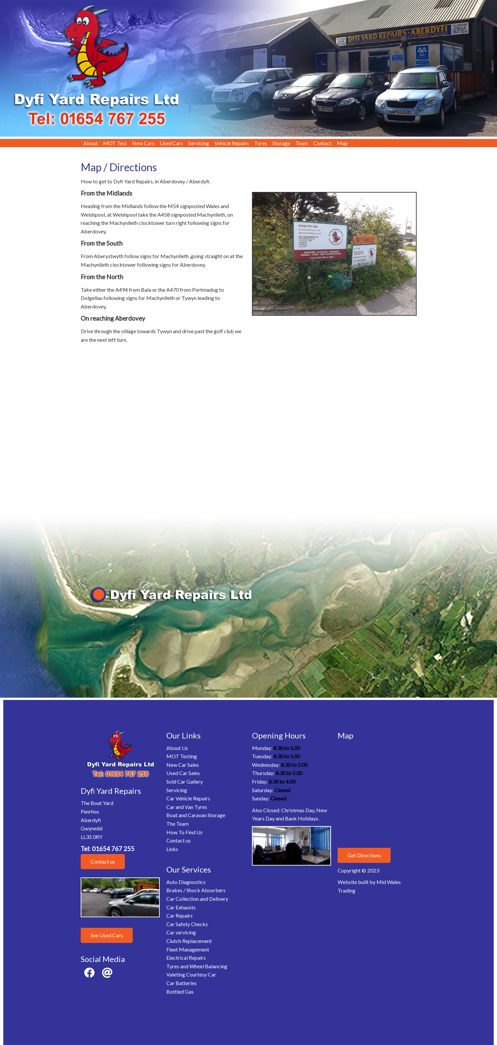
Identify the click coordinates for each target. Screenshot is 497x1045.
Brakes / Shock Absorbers (196, 890)
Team (301, 143)
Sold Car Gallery (184, 781)
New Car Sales (182, 765)
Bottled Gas (180, 991)
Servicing (198, 143)
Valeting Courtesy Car (191, 974)
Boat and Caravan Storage (195, 815)
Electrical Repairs (186, 957)
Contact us (103, 861)
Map (342, 143)
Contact (322, 143)
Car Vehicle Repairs (188, 798)
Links (172, 849)
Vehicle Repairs (231, 143)
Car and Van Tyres (186, 807)
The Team (177, 823)
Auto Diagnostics (186, 882)
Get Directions (364, 855)
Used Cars (171, 143)
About (90, 143)
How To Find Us (184, 832)
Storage (281, 143)
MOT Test (115, 143)
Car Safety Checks (187, 924)
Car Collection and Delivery (197, 899)
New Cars (143, 143)
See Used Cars (107, 935)
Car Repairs (179, 915)
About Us (177, 748)
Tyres (260, 143)
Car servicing (181, 932)
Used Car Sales (183, 773)
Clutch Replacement (189, 941)
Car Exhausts (181, 907)
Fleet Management (187, 949)
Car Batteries (181, 983)
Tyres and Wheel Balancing (196, 966)
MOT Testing (181, 756)
